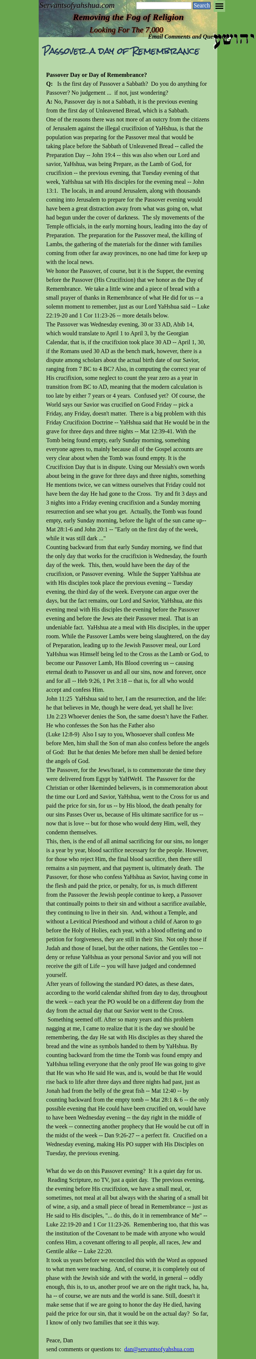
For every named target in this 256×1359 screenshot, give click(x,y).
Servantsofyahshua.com (77, 5)
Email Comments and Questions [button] (187, 36)
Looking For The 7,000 (126, 29)
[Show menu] (219, 6)
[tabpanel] (128, 712)
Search (201, 5)
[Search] (164, 5)
